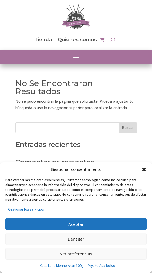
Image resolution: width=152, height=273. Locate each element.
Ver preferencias (76, 253)
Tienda (43, 40)
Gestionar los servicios (26, 209)
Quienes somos (77, 40)
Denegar (76, 239)
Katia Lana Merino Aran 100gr (62, 265)
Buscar (128, 127)
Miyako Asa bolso (101, 265)
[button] (144, 169)
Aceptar (76, 224)
